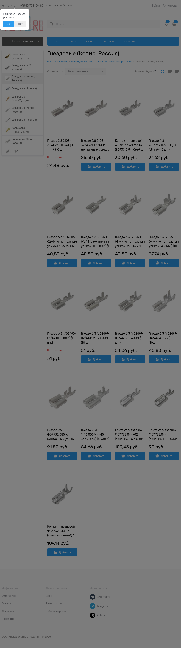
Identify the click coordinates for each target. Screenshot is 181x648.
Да (8, 23)
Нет (20, 23)
